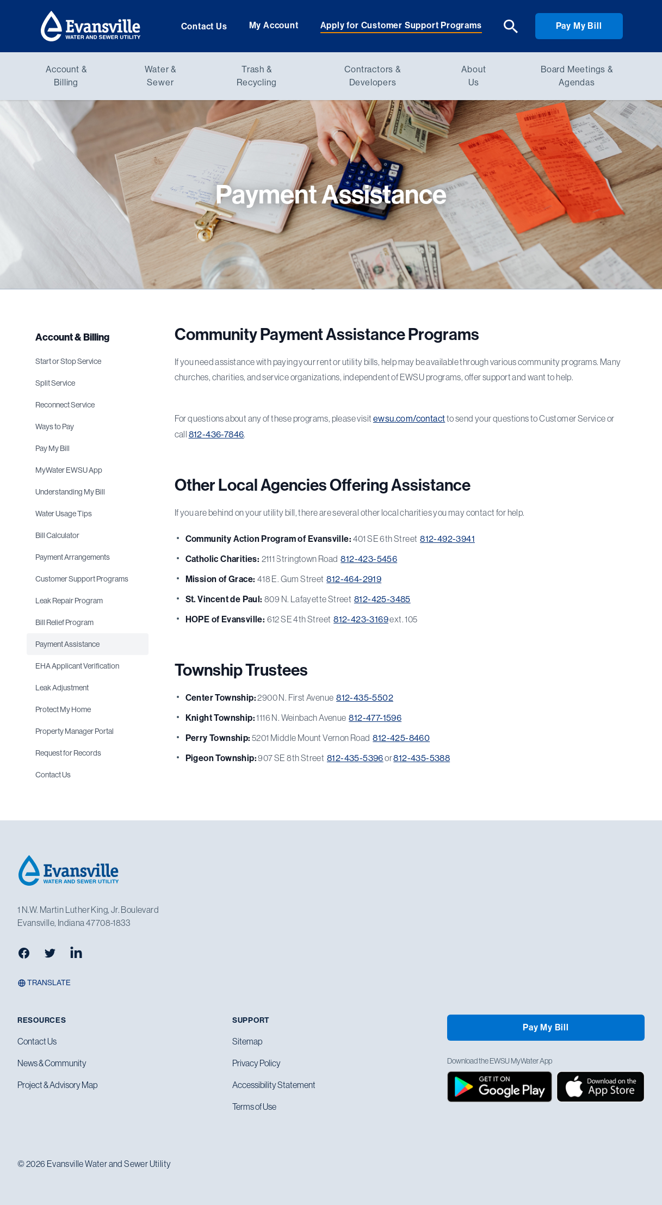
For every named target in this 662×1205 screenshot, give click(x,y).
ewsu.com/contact (409, 418)
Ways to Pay (54, 426)
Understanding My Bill (70, 491)
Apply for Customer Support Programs (401, 25)
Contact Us (204, 26)
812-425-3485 (382, 599)
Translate (44, 982)
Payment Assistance (67, 644)
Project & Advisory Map (57, 1085)
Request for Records (68, 753)
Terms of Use (254, 1106)
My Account (274, 25)
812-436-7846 (216, 434)
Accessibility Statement (273, 1085)
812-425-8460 (401, 738)
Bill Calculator (57, 535)
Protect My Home (63, 709)
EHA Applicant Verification (77, 666)
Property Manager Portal (74, 731)
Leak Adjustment (62, 687)
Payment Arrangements (72, 557)
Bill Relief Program (64, 622)
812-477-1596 (375, 718)
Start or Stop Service (68, 361)
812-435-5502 (364, 698)
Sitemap (247, 1041)
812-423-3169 (360, 619)
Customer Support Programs (81, 578)
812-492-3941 (447, 539)
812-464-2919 (353, 579)
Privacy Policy (256, 1063)
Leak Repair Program (69, 600)
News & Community (51, 1063)
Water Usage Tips (63, 513)
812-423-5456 (369, 559)
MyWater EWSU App (68, 470)
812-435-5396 (355, 758)
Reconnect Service (65, 404)
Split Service (55, 383)
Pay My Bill (579, 26)
